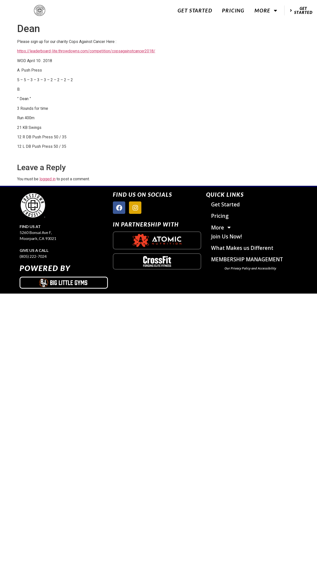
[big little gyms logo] (64, 282)
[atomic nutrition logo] (157, 240)
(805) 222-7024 (33, 256)
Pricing (233, 10)
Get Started (195, 10)
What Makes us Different (242, 247)
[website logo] (39, 10)
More (266, 10)
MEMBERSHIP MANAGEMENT (247, 259)
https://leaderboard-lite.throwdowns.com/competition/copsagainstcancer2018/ (86, 51)
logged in (47, 179)
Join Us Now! (226, 236)
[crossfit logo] (157, 261)
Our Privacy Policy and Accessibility (250, 268)
